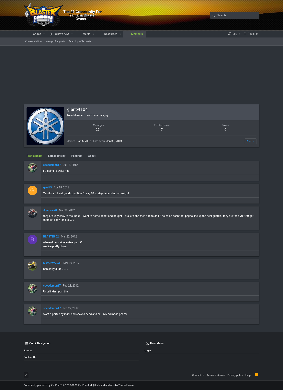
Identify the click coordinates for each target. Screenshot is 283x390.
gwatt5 (47, 187)
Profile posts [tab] (34, 155)
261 (98, 129)
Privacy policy (235, 375)
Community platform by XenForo (58, 385)
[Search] (234, 15)
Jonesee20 (50, 210)
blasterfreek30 (52, 263)
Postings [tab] (76, 155)
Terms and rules (216, 375)
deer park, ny (100, 115)
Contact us (30, 357)
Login (147, 350)
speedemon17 (52, 164)
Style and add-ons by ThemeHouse (114, 385)
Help (248, 375)
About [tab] (92, 155)
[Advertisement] (141, 74)
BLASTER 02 (51, 236)
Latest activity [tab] (56, 155)
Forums (28, 350)
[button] (44, 33)
